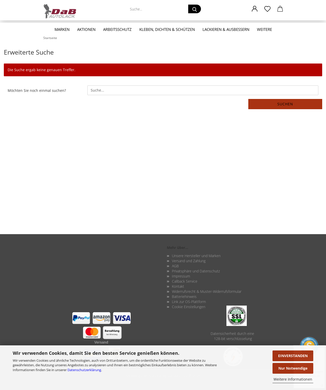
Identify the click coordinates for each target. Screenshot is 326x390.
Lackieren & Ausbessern (225, 29)
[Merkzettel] (267, 9)
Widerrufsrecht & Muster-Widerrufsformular (206, 291)
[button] (254, 9)
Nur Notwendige (292, 368)
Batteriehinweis (184, 296)
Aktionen (86, 29)
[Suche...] (194, 9)
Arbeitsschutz (117, 29)
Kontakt (178, 286)
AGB (175, 265)
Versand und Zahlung (189, 260)
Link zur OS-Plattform (189, 301)
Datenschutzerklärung (84, 370)
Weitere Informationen (293, 379)
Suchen (285, 104)
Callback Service (184, 281)
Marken (62, 29)
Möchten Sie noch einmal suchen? (37, 90)
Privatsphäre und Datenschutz (196, 271)
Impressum (181, 276)
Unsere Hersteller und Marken (196, 255)
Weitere (264, 29)
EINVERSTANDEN (293, 355)
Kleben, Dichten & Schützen (167, 29)
